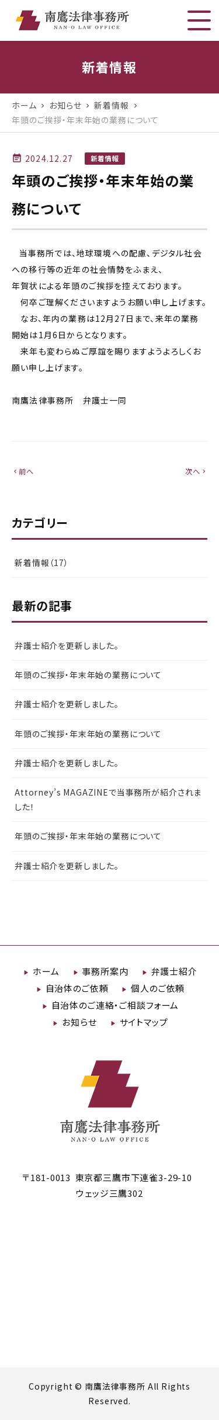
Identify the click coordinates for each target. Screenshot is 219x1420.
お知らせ (79, 1022)
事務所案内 (105, 971)
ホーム (46, 971)
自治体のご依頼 (77, 988)
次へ (196, 471)
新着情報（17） (42, 562)
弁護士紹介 (174, 971)
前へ (23, 471)
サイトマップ (144, 1022)
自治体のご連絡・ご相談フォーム (115, 1005)
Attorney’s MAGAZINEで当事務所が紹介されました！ (108, 799)
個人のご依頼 (158, 988)
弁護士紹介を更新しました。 (67, 645)
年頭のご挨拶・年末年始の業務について (88, 675)
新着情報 (105, 158)
